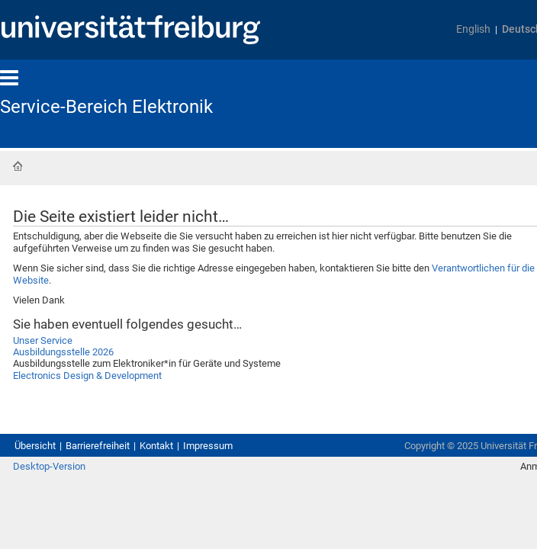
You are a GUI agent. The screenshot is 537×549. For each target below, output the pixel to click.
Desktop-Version (57, 534)
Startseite (17, 167)
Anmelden (497, 534)
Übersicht (39, 497)
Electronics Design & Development (112, 432)
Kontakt (189, 497)
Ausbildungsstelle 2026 (81, 402)
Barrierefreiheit (116, 497)
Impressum (252, 497)
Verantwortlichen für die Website (161, 312)
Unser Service (52, 387)
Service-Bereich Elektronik (117, 106)
